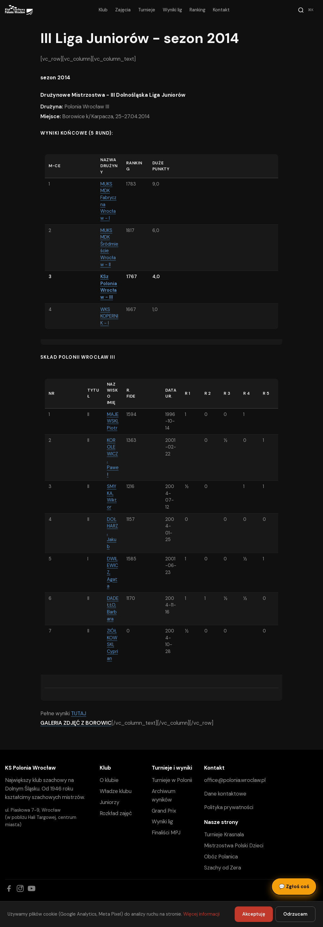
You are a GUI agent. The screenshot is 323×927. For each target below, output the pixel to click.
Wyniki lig (172, 10)
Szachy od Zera (222, 867)
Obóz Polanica (221, 856)
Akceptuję (253, 914)
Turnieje (146, 10)
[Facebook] (9, 888)
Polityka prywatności (228, 807)
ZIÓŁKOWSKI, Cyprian (112, 644)
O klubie (109, 780)
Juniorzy (109, 802)
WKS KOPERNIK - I (109, 316)
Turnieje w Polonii (172, 780)
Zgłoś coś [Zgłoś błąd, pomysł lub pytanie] (294, 886)
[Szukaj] (306, 10)
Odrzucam (295, 914)
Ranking (197, 10)
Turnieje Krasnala (224, 834)
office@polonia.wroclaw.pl (235, 780)
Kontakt (221, 10)
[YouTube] (31, 888)
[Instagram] (20, 888)
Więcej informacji (201, 914)
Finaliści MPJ (166, 832)
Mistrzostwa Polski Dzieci (233, 845)
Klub (103, 10)
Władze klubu (116, 791)
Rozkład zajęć (116, 813)
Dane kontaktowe (225, 793)
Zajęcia (123, 10)
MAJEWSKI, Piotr (113, 421)
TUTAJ (78, 713)
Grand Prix (164, 810)
